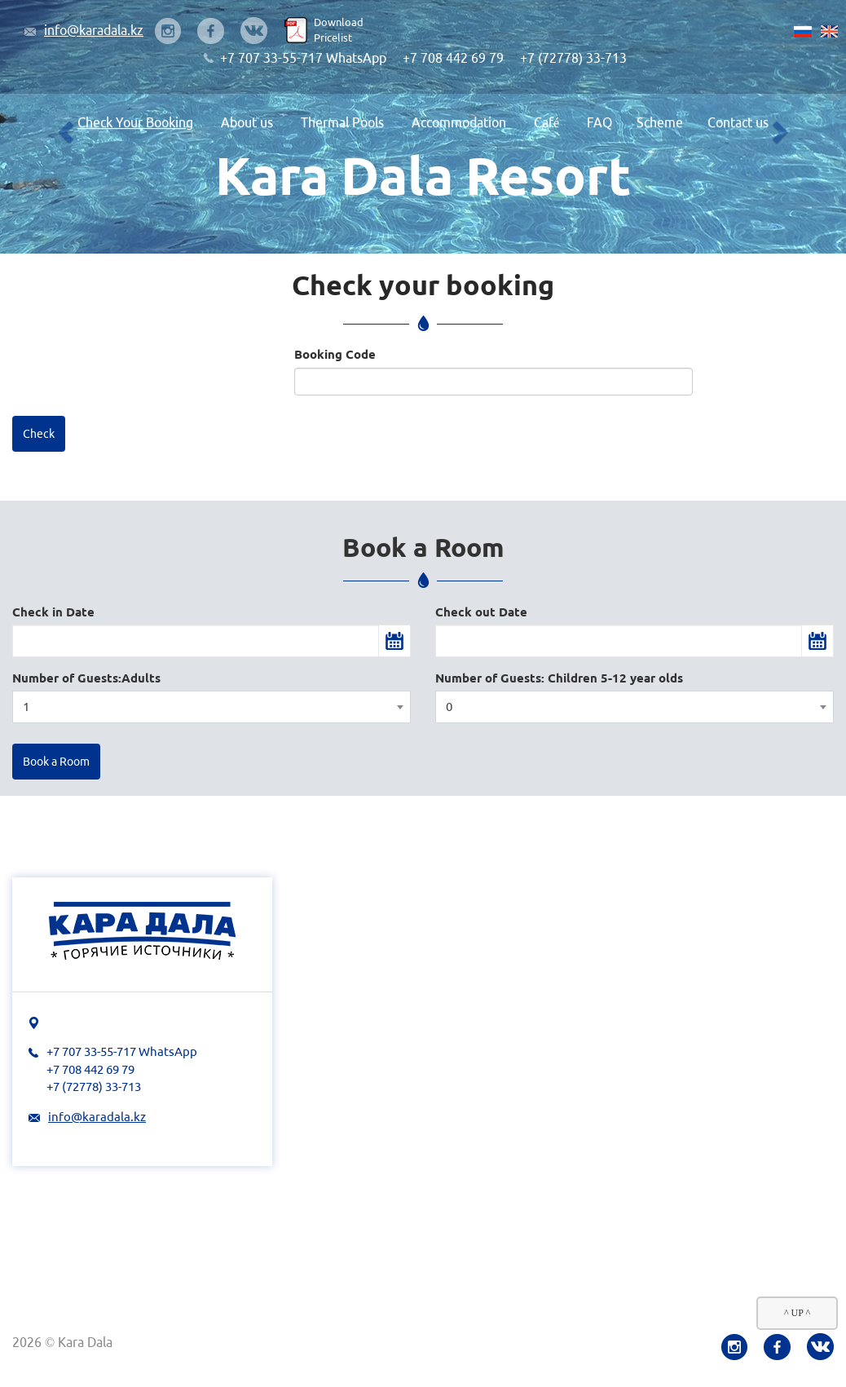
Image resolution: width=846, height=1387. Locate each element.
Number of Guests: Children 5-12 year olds (559, 678)
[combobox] (211, 707)
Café (546, 122)
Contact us (738, 122)
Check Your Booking (135, 122)
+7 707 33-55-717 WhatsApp (303, 58)
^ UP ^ (797, 1313)
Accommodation (459, 122)
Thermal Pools (342, 122)
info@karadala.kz (93, 30)
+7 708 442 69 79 (453, 58)
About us (247, 122)
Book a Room (56, 761)
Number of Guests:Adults (86, 678)
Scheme (660, 122)
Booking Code (335, 354)
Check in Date (53, 612)
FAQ (599, 122)
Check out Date (481, 612)
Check (39, 433)
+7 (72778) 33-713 (573, 58)
